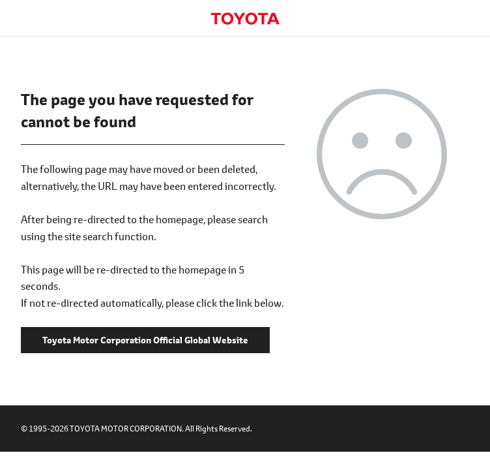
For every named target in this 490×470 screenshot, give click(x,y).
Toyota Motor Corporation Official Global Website (245, 18)
